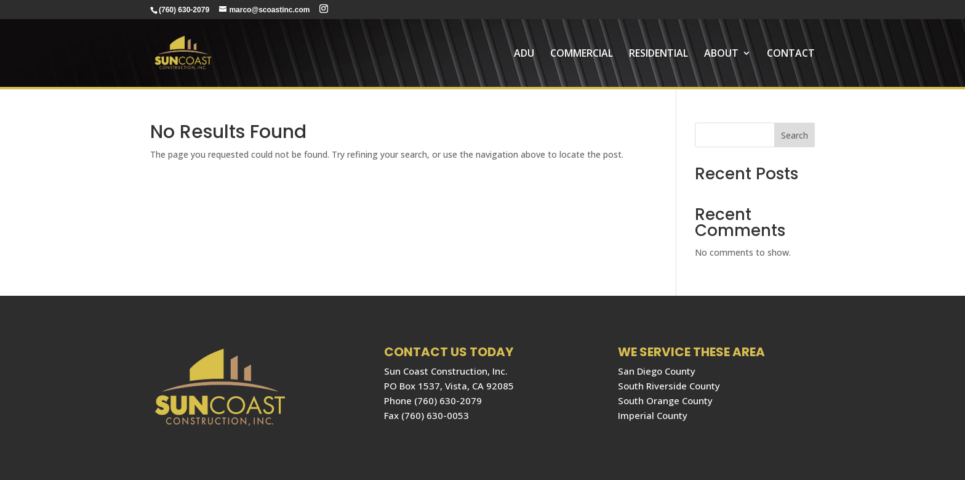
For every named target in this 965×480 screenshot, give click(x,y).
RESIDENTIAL (658, 54)
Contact (791, 54)
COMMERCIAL (581, 54)
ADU (524, 54)
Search (794, 135)
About (721, 54)
